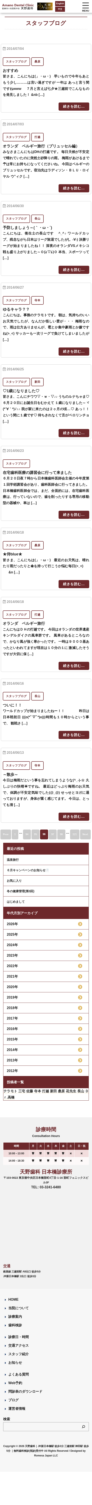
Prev (6, 834)
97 (52, 834)
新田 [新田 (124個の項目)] (53, 1091)
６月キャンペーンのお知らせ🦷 (28, 870)
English (60, 3)
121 (75, 834)
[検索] (83, 1426)
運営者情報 (16, 1408)
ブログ (13, 1400)
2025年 (12, 934)
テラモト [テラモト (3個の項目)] (10, 1091)
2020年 (12, 987)
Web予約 (15, 1383)
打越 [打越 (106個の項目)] (45, 1091)
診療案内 (15, 1316)
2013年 (12, 1060)
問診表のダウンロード (25, 1391)
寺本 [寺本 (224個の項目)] (37, 1091)
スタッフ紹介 (18, 1354)
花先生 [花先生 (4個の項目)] (71, 1091)
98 (61, 834)
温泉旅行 (13, 859)
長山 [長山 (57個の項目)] (80, 1091)
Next (85, 834)
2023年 (12, 955)
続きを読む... (74, 106)
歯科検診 (15, 1325)
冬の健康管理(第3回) (20, 891)
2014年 (12, 1050)
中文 (60, 9)
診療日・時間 (18, 1337)
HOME (13, 1299)
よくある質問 (18, 1374)
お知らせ (15, 1362)
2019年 (12, 997)
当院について (18, 1308)
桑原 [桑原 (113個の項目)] (61, 1091)
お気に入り (14, 880)
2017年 (12, 1018)
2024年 (12, 945)
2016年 (12, 1029)
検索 (6, 1419)
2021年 (12, 976)
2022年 (12, 966)
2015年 (12, 1039)
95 (35, 834)
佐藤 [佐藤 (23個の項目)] (29, 1091)
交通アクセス (18, 1345)
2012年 (12, 1071)
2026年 (12, 924)
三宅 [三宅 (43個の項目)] (21, 1091)
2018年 (12, 1008)
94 (27, 834)
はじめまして (16, 901)
